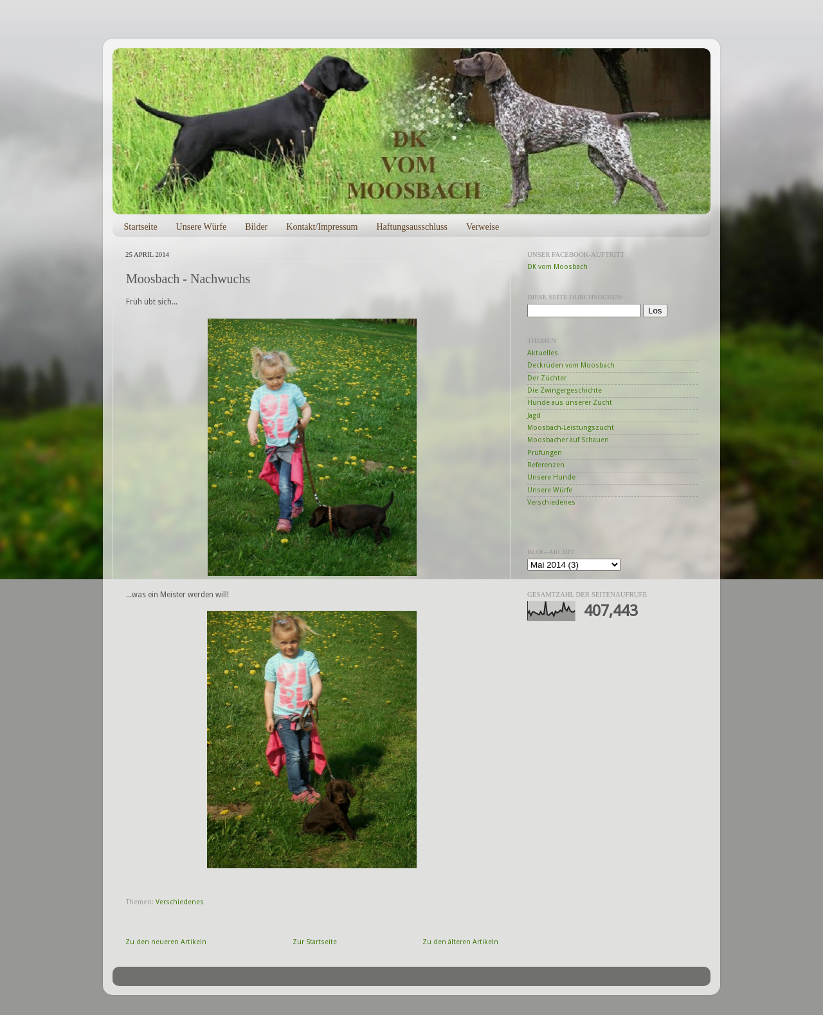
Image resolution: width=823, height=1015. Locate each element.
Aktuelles (542, 353)
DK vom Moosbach (557, 267)
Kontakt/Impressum (321, 227)
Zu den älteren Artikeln (460, 942)
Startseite (141, 227)
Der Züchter (546, 378)
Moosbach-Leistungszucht (570, 428)
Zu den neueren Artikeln (165, 942)
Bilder (256, 227)
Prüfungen (544, 453)
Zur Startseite (315, 942)
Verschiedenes (180, 902)
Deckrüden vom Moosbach (571, 365)
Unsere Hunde (551, 477)
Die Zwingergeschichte (564, 390)
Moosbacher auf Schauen (568, 440)
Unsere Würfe (201, 227)
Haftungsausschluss (411, 227)
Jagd (534, 415)
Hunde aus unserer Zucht (569, 402)
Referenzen (546, 465)
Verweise (482, 227)
